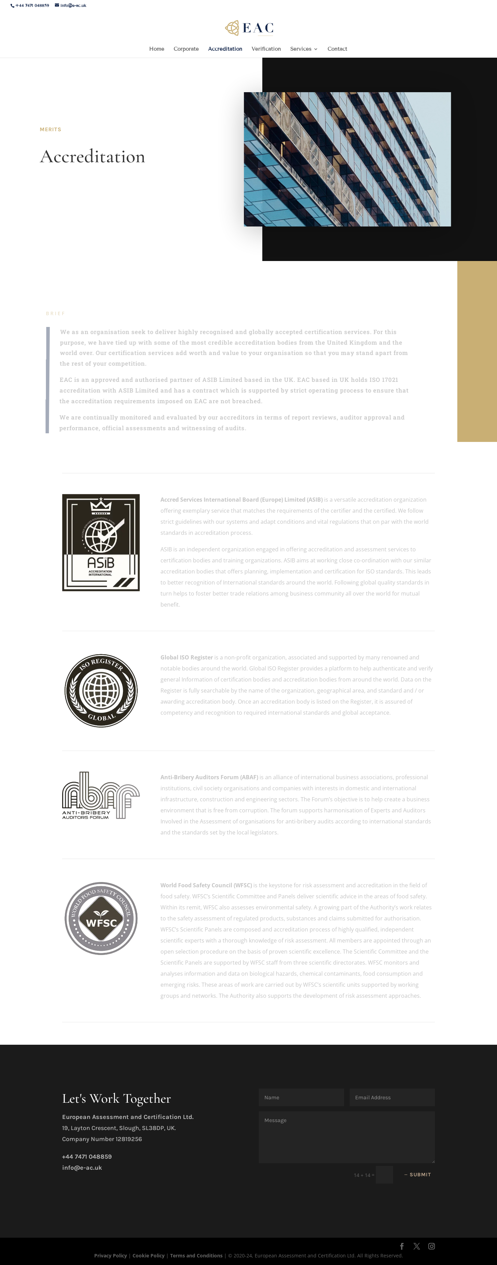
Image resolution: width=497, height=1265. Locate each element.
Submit (420, 1174)
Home (156, 49)
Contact (337, 49)
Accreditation (225, 49)
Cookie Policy (149, 1255)
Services (300, 49)
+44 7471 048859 (32, 5)
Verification (266, 49)
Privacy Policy (111, 1255)
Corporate (186, 49)
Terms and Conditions (197, 1255)
